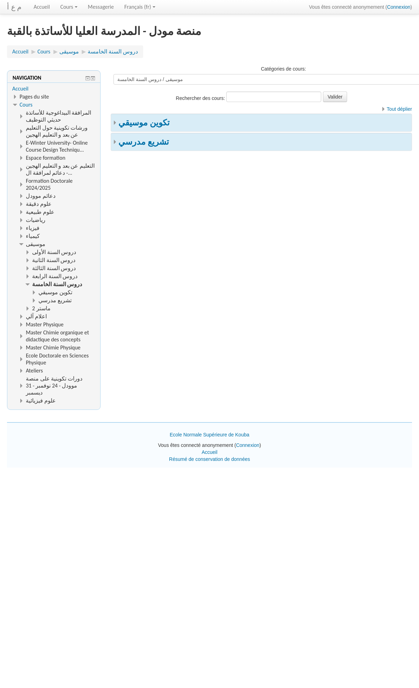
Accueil (42, 6)
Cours (69, 6)
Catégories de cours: (283, 69)
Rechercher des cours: (201, 98)
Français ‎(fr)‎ (139, 6)
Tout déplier (399, 109)
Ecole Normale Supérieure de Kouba (209, 434)
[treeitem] (53, 88)
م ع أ (14, 7)
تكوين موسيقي (143, 122)
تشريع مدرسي (143, 142)
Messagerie (101, 6)
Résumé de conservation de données (209, 459)
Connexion (398, 7)
